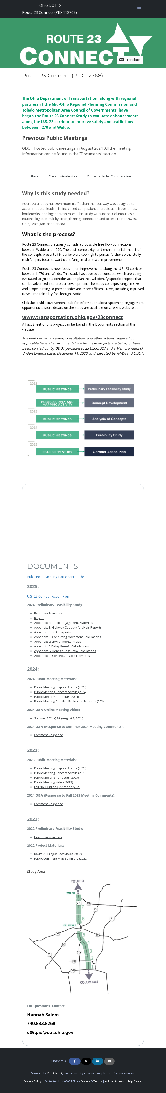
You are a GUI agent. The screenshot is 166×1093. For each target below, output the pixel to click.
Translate (129, 59)
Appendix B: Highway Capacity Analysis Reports (68, 627)
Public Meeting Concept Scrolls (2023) (60, 773)
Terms (97, 1081)
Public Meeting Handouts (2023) (56, 777)
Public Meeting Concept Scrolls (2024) (60, 692)
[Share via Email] (109, 1061)
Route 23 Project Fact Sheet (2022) (58, 854)
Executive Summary (48, 613)
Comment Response (48, 735)
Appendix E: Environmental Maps (57, 641)
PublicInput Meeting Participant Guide (55, 576)
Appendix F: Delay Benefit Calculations (61, 646)
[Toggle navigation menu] (139, 8)
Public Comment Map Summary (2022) (60, 858)
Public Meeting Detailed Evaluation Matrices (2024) (69, 701)
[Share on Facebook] (74, 1061)
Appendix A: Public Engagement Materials (63, 623)
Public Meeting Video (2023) (53, 782)
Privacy (85, 1081)
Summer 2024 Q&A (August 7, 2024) (58, 718)
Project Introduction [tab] (63, 176)
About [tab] (34, 176)
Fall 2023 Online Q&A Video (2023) (57, 787)
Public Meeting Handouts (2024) (56, 696)
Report (39, 618)
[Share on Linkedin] (97, 1061)
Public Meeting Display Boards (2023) (60, 768)
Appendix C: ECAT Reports (52, 632)
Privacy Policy (32, 1081)
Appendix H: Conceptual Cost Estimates (62, 656)
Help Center (135, 1081)
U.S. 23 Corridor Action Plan (48, 596)
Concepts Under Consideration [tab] (109, 176)
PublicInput (54, 1073)
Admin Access (114, 1081)
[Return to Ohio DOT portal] (50, 5)
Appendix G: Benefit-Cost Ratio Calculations (65, 651)
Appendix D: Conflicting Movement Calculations (67, 637)
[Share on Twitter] (86, 1061)
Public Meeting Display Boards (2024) (60, 687)
